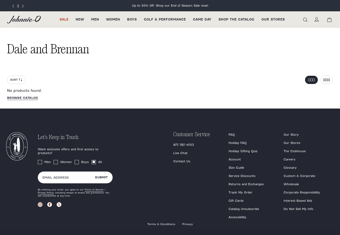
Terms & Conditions (161, 224)
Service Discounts (242, 176)
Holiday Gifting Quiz (243, 151)
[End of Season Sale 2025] (170, 5)
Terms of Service (94, 189)
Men (95, 19)
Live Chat (180, 153)
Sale (64, 19)
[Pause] (18, 6)
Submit (101, 177)
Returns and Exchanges (246, 184)
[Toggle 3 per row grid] (311, 80)
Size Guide (236, 167)
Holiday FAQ (237, 143)
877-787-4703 (183, 145)
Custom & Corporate (299, 176)
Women (113, 19)
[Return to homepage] (24, 19)
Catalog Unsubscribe (244, 209)
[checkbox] (40, 162)
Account (235, 159)
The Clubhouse (295, 151)
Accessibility (237, 217)
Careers (289, 159)
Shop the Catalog (236, 19)
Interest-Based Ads (298, 200)
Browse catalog (22, 98)
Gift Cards (236, 200)
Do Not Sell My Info (298, 209)
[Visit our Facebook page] (49, 204)
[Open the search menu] (305, 19)
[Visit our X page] (59, 204)
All (100, 162)
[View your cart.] (329, 19)
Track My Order (240, 192)
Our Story (291, 134)
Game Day (202, 19)
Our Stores (273, 19)
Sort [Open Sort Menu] (16, 79)
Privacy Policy (45, 192)
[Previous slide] (13, 5)
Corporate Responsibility (302, 192)
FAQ (232, 134)
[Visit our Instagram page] (40, 204)
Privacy (187, 224)
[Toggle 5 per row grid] (326, 80)
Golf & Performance (165, 19)
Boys (132, 19)
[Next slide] (22, 5)
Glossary (290, 167)
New (80, 19)
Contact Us (181, 161)
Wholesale (291, 184)
